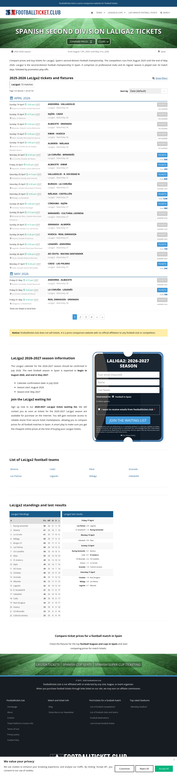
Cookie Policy (13, 740)
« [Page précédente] (97, 317)
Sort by (124, 91)
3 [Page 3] (86, 317)
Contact (10, 718)
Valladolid (134, 476)
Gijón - (107, 114)
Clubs (101, 41)
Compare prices (79, 41)
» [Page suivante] (102, 317)
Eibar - (107, 134)
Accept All (164, 768)
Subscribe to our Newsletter (61, 712)
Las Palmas (16, 476)
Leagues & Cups (115, 12)
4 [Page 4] (91, 317)
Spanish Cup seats (77, 664)
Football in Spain (123, 397)
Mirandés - (107, 213)
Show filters (161, 78)
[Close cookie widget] (174, 759)
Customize (124, 768)
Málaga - (107, 194)
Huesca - (107, 234)
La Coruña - (107, 155)
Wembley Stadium (139, 706)
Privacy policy (13, 734)
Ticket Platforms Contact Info (20, 723)
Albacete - (107, 124)
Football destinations (99, 718)
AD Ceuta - (107, 254)
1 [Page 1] (75, 317)
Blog (51, 706)
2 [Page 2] (80, 317)
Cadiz (52, 469)
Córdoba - (107, 204)
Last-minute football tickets (143, 12)
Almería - (107, 144)
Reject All (144, 768)
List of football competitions (102, 706)
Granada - (107, 225)
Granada (133, 469)
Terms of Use (13, 729)
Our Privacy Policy (128, 435)
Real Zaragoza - (107, 300)
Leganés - (107, 244)
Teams (99, 12)
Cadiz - (107, 264)
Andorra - (107, 104)
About (10, 712)
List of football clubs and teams (104, 712)
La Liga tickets (48, 664)
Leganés (54, 476)
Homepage (12, 706)
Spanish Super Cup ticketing (118, 664)
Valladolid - (107, 174)
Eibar (91, 469)
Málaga (93, 476)
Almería (14, 469)
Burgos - (107, 184)
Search (165, 12)
